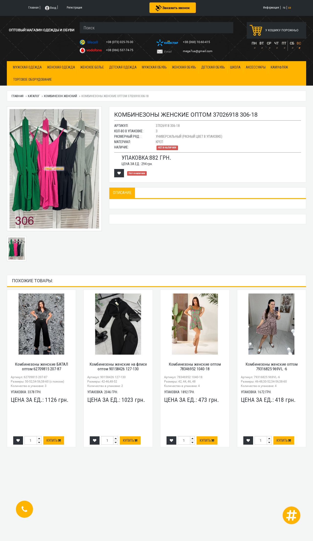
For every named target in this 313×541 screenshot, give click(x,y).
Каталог (34, 96)
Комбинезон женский (60, 96)
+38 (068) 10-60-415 (197, 42)
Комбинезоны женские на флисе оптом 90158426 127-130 (118, 366)
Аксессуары (256, 67)
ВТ (261, 43)
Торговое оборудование (32, 79)
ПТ (284, 43)
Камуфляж (279, 67)
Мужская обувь (154, 67)
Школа (235, 67)
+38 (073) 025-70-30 (120, 42)
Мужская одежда (27, 67)
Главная (17, 96)
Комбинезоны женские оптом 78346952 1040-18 (195, 366)
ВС (299, 43)
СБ (292, 43)
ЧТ (276, 43)
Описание (122, 192)
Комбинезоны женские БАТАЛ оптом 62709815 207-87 (41, 366)
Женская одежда (61, 67)
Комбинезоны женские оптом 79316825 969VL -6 (272, 366)
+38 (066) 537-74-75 (120, 50)
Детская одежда (123, 67)
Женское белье (92, 67)
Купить (53, 440)
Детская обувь (213, 67)
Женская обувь (184, 67)
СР (269, 43)
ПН (254, 43)
